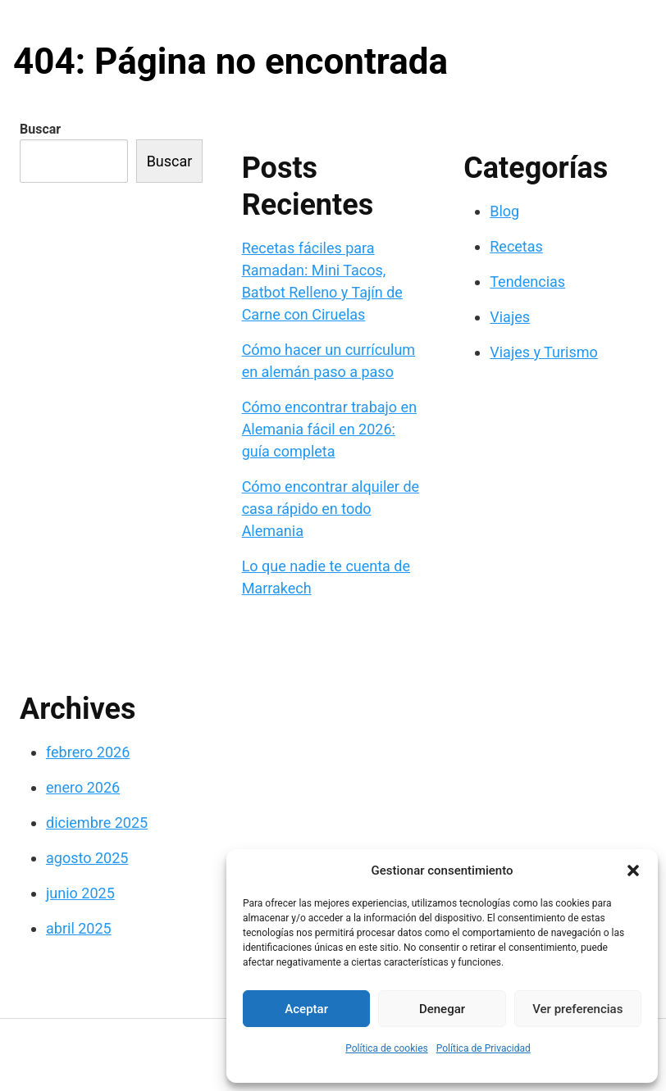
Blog (504, 211)
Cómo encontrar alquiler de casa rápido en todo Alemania (330, 508)
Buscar (40, 129)
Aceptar (306, 1009)
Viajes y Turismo (544, 352)
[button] (633, 870)
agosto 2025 (87, 857)
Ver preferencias (577, 1009)
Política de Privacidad (483, 1048)
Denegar (442, 1009)
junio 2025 (80, 893)
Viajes (510, 316)
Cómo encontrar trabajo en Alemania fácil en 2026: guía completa (329, 429)
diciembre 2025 (97, 822)
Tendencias (527, 281)
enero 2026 (83, 787)
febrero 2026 (88, 752)
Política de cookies (386, 1048)
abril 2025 (79, 928)
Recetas (516, 246)
